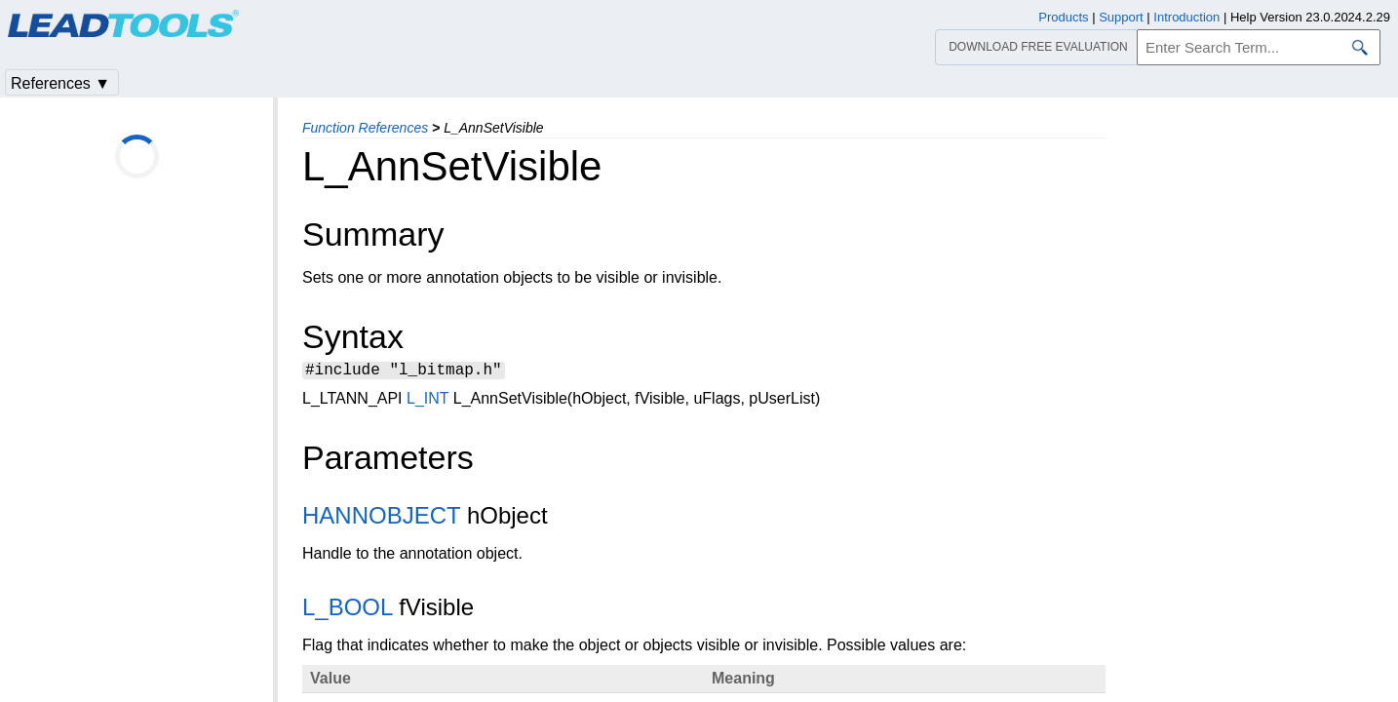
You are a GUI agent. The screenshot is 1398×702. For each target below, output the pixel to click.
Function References (365, 128)
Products (1063, 17)
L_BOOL (347, 610)
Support (1121, 17)
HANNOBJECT (381, 518)
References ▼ (60, 83)
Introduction (1186, 17)
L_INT (427, 401)
